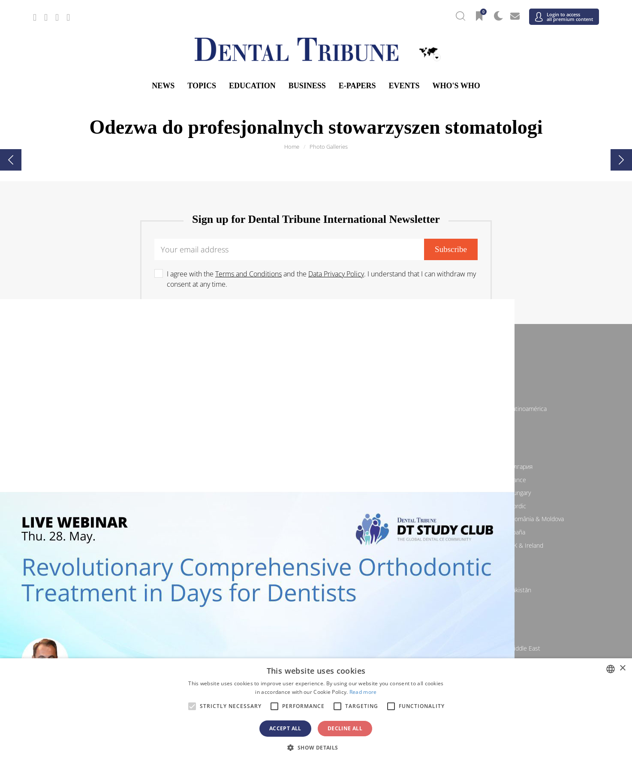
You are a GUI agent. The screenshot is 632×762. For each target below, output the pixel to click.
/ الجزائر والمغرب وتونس (316, 648)
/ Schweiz (127, 545)
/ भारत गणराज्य (316, 590)
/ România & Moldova (504, 519)
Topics (201, 85)
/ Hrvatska (127, 480)
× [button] (622, 668)
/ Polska (127, 519)
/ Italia (127, 506)
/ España (504, 532)
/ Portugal (315, 519)
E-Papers (357, 85)
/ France (504, 480)
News (163, 85)
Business (307, 85)
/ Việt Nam (221, 603)
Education (252, 85)
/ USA (316, 421)
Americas (316, 394)
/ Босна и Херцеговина (316, 466)
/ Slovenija (127, 532)
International (316, 349)
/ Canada (316, 409)
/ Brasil (127, 409)
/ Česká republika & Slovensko (316, 480)
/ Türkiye (315, 545)
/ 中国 (127, 590)
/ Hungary (504, 493)
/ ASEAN (410, 603)
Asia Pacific (316, 575)
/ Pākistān (504, 590)
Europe (316, 452)
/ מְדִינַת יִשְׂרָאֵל (127, 648)
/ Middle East (504, 648)
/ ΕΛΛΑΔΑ (316, 493)
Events (403, 85)
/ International (316, 364)
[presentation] (10, 160)
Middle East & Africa (316, 634)
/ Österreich (127, 466)
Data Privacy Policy (336, 274)
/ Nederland (316, 506)
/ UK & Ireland (504, 545)
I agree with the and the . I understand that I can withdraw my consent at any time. (321, 279)
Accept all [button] (285, 728)
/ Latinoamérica (505, 409)
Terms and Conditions (248, 274)
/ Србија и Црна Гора (315, 532)
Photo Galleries (329, 146)
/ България (505, 466)
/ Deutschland (127, 493)
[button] (316, 747)
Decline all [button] (345, 728)
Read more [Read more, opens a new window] (363, 692)
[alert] (316, 710)
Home (291, 146)
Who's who (456, 85)
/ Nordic (504, 506)
